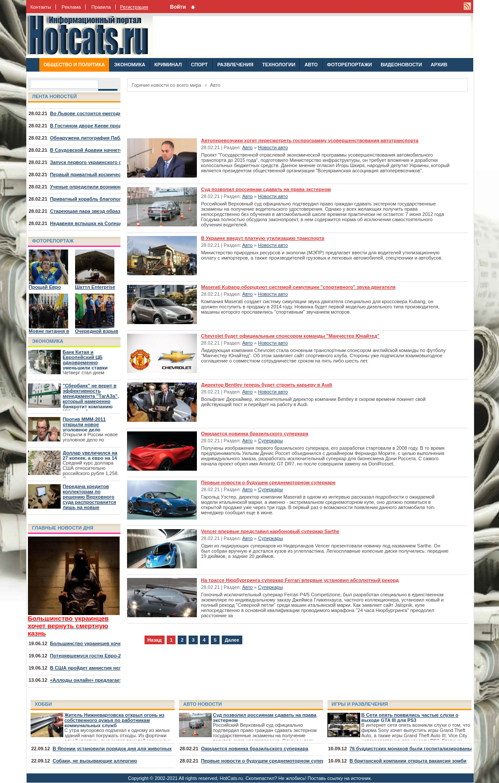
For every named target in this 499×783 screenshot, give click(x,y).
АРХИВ (439, 64)
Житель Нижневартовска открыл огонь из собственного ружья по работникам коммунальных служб (115, 720)
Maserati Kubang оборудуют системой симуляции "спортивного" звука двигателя (298, 287)
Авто (215, 85)
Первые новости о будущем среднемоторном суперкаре (268, 482)
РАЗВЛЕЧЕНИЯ (235, 65)
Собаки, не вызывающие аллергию (94, 760)
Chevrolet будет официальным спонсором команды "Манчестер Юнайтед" (290, 336)
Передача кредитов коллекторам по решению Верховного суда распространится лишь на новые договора (90, 499)
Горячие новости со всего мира (166, 85)
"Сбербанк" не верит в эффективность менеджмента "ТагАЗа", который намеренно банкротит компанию (91, 396)
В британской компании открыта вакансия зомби (407, 760)
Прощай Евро (45, 287)
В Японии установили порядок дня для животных (112, 748)
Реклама (71, 7)
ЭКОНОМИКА (129, 64)
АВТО (310, 64)
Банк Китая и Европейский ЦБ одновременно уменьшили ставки (85, 359)
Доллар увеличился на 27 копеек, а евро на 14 (90, 455)
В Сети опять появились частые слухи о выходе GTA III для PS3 (409, 717)
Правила (101, 7)
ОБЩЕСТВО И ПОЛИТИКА (74, 64)
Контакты (41, 7)
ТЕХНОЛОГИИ (278, 64)
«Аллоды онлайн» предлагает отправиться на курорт (114, 680)
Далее (232, 640)
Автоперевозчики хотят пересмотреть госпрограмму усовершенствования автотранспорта (310, 140)
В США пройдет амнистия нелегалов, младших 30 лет (114, 667)
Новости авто (273, 147)
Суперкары (270, 440)
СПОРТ (199, 64)
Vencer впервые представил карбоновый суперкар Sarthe (270, 531)
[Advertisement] (312, 35)
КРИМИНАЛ (168, 64)
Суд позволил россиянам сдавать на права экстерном (266, 189)
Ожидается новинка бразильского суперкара (255, 433)
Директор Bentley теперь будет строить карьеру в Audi (266, 384)
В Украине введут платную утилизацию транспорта (262, 238)
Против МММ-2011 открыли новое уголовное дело (84, 424)
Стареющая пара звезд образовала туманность (106, 211)
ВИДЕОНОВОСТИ (401, 64)
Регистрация (134, 7)
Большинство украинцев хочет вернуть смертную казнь (117, 643)
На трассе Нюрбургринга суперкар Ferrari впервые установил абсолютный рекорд (300, 580)
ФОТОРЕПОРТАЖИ (349, 64)
